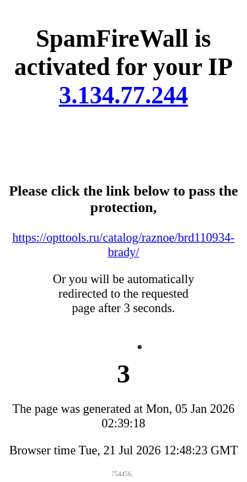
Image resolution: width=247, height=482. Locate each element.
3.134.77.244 (123, 95)
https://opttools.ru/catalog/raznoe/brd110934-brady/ (124, 244)
